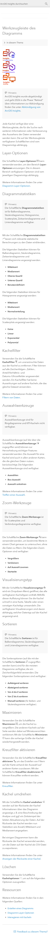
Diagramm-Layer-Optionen (16, 185)
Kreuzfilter (7, 786)
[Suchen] (46, 4)
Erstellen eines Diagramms (20, 908)
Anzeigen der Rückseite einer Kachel (21, 858)
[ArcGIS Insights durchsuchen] (22, 3)
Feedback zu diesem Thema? (32, 931)
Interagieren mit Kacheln (19, 917)
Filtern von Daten (11, 397)
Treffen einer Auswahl (13, 494)
